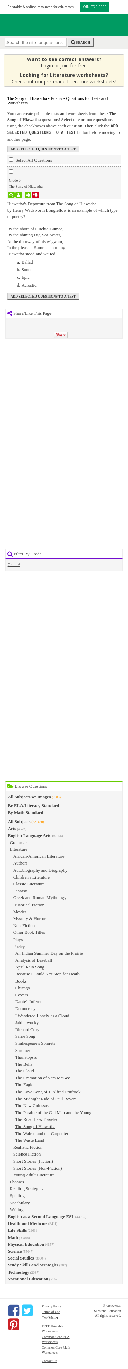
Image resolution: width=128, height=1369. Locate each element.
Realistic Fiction (28, 1146)
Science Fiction (27, 1153)
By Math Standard (25, 811)
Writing (17, 1208)
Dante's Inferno (29, 1000)
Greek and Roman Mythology (40, 897)
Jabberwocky (27, 1021)
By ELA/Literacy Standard (33, 805)
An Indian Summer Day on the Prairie (49, 952)
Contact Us (49, 1360)
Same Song (25, 1035)
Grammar (18, 841)
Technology (18, 1271)
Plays (18, 938)
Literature (18, 848)
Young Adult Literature (34, 1174)
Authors (20, 862)
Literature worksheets (91, 81)
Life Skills (17, 1229)
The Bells (23, 1063)
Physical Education (26, 1243)
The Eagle (24, 1084)
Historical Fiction (28, 904)
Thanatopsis (26, 1056)
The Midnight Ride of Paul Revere (46, 1098)
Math (13, 1236)
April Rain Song (29, 966)
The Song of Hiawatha (35, 1125)
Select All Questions (30, 159)
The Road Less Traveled (37, 1118)
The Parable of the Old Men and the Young (53, 1111)
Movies (20, 911)
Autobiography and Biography (40, 869)
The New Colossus (32, 1104)
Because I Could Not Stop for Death (47, 973)
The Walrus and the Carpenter (41, 1132)
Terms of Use (51, 1311)
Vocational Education (28, 1278)
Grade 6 (14, 563)
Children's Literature (31, 876)
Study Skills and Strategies (33, 1264)
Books (21, 980)
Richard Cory (27, 1028)
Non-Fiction (24, 924)
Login (47, 65)
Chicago (22, 987)
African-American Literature (39, 855)
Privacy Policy (52, 1305)
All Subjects (19, 820)
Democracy (25, 1007)
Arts (12, 828)
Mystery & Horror (29, 917)
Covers (21, 994)
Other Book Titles (29, 931)
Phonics (17, 1181)
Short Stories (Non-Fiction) (37, 1167)
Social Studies (21, 1257)
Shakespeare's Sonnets (35, 1042)
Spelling (17, 1194)
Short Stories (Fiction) (33, 1160)
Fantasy (20, 890)
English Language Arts (29, 834)
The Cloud (24, 1070)
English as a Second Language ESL (41, 1215)
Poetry (19, 945)
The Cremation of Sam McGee (42, 1077)
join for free (73, 65)
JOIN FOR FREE (94, 6)
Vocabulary (20, 1202)
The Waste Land (29, 1139)
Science (15, 1250)
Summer (22, 1049)
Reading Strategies (26, 1188)
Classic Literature (29, 883)
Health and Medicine (27, 1222)
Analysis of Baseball (33, 959)
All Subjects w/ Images (29, 796)
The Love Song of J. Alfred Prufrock (48, 1091)
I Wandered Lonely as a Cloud (42, 1015)
